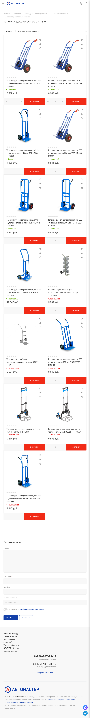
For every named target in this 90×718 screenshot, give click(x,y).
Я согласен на (26, 609)
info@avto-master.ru (45, 672)
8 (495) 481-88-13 (44, 665)
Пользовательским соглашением (19, 702)
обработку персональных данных (32, 609)
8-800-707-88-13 (44, 657)
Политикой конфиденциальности (61, 700)
